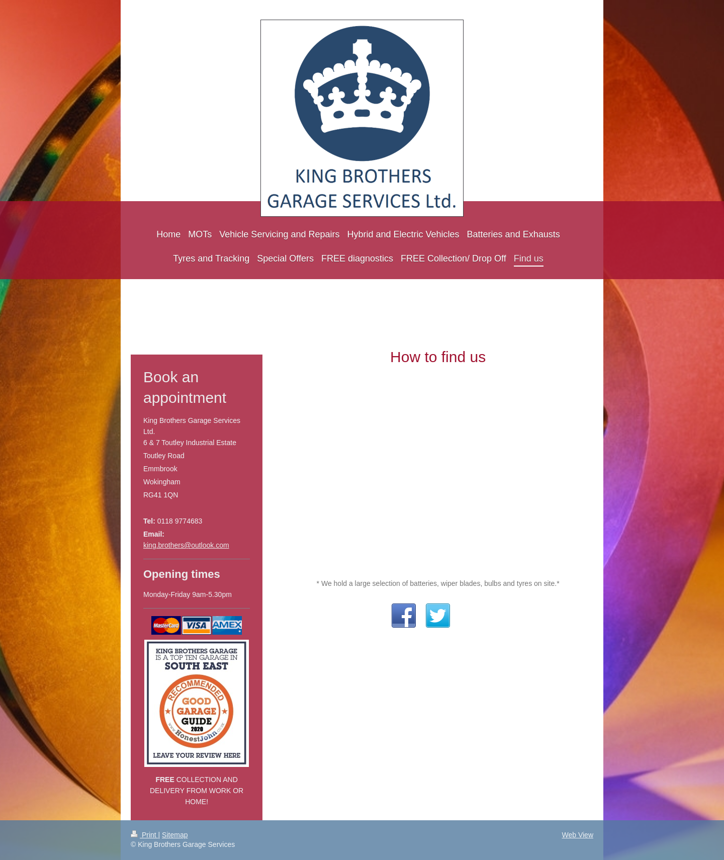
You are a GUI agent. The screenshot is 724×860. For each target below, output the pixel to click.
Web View (577, 835)
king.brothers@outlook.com (186, 545)
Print (144, 835)
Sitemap (175, 835)
